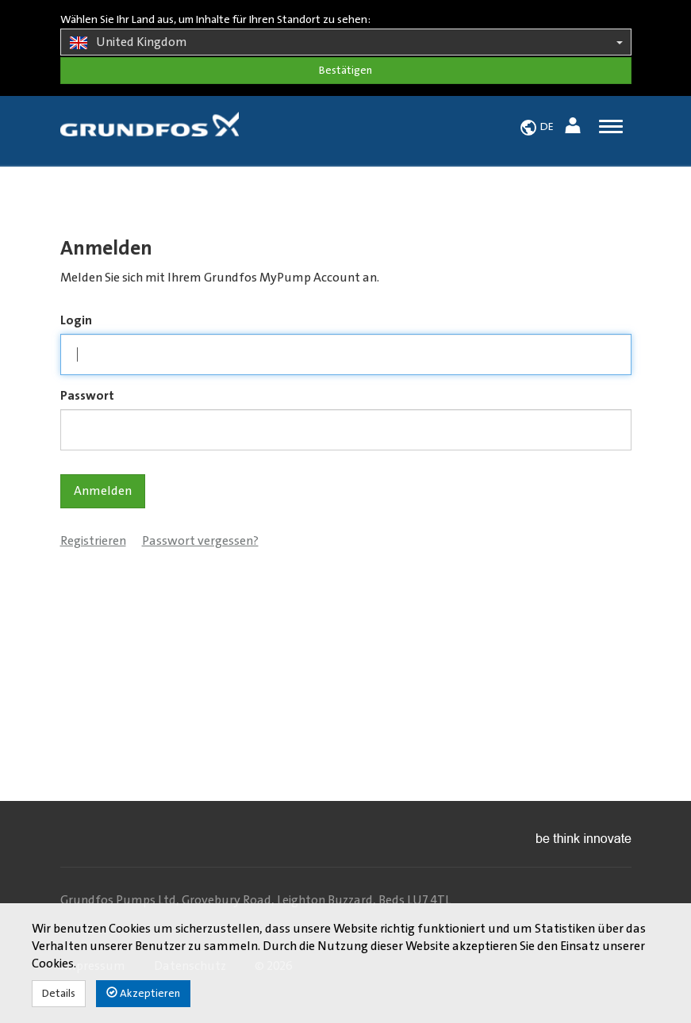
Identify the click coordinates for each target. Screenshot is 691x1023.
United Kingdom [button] (346, 42)
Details (58, 993)
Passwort (87, 396)
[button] (575, 128)
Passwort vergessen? (200, 541)
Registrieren (93, 541)
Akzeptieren (143, 993)
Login (76, 320)
